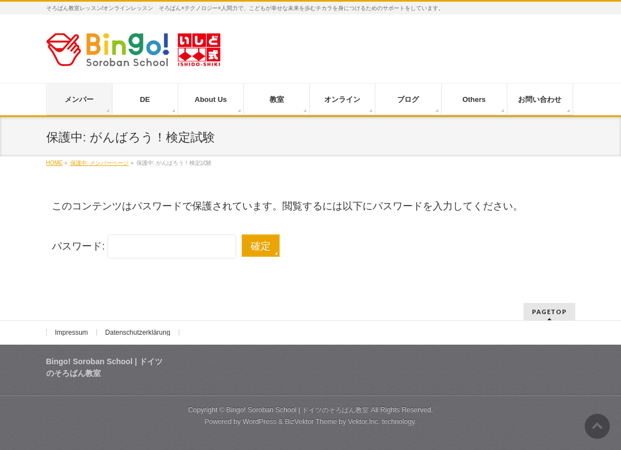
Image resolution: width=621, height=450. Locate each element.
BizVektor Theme (311, 421)
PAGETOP (549, 311)
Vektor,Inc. (364, 421)
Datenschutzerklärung (137, 332)
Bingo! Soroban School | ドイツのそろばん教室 (297, 410)
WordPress (260, 421)
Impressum (71, 332)
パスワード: (144, 246)
